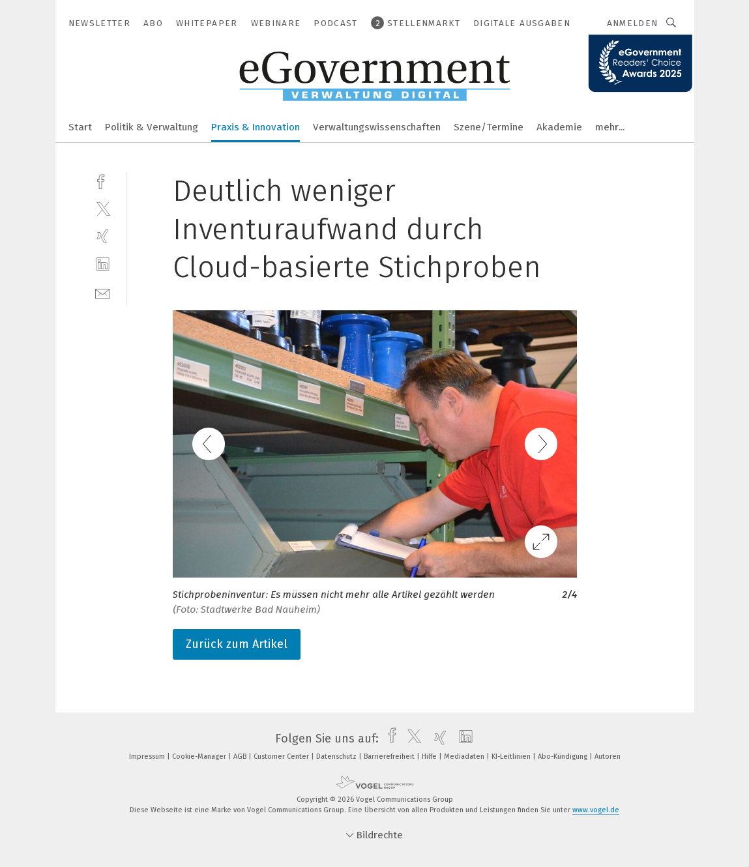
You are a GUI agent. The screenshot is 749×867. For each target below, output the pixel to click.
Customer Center (282, 756)
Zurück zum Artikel (236, 644)
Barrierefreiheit (390, 756)
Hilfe (430, 756)
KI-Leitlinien (512, 756)
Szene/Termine (488, 127)
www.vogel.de (595, 810)
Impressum (148, 756)
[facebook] (103, 180)
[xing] (103, 236)
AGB (240, 756)
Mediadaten (465, 756)
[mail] (103, 292)
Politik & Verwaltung (151, 127)
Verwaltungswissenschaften (377, 127)
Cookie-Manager (200, 756)
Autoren (608, 756)
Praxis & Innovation (255, 127)
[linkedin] (103, 264)
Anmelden (632, 23)
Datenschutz (337, 756)
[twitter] (103, 208)
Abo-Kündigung (563, 756)
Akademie (559, 127)
